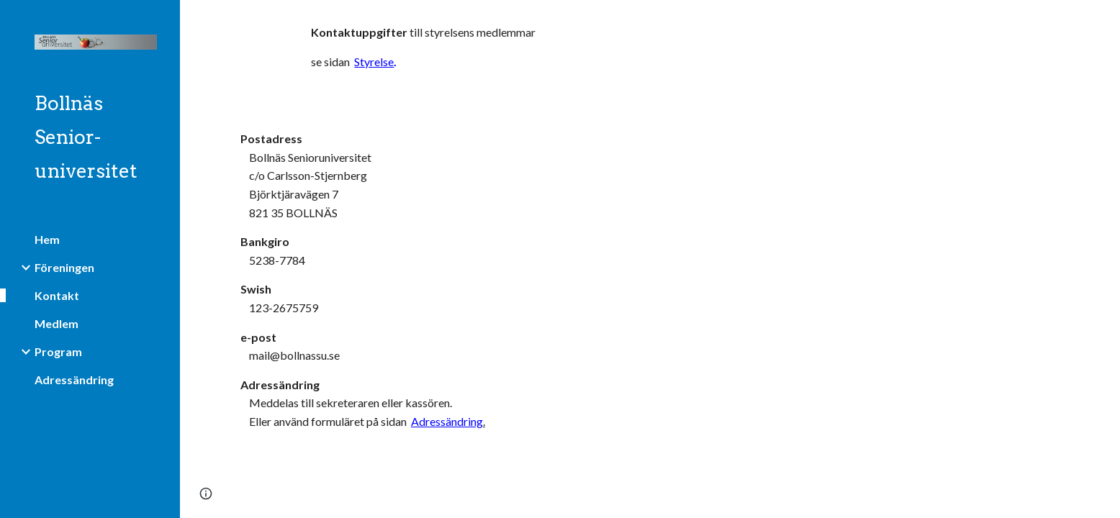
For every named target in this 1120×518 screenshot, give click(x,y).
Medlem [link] (56, 323)
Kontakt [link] (57, 295)
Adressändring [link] (74, 379)
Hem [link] (47, 239)
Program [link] (58, 351)
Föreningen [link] (64, 267)
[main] (507, 53)
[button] (1102, 20)
